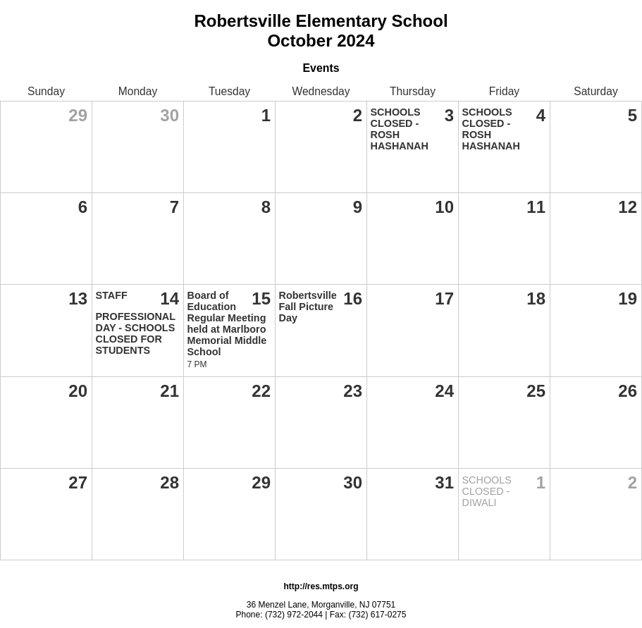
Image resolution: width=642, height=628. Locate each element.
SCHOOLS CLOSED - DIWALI (487, 491)
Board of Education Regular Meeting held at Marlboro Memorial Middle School (227, 323)
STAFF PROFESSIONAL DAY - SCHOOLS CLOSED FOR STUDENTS (135, 323)
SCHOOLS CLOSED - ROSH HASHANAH (399, 129)
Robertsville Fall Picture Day (308, 307)
